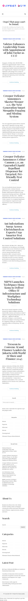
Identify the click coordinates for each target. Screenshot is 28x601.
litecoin (4, 430)
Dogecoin (4, 424)
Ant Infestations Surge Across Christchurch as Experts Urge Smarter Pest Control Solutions (14, 231)
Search (4, 524)
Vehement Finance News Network (12, 38)
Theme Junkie (21, 593)
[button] (1, 14)
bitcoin (4, 421)
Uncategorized (6, 433)
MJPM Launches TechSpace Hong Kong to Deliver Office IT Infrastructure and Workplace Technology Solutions (14, 292)
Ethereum (4, 427)
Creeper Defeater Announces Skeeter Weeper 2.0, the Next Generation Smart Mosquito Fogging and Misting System (14, 106)
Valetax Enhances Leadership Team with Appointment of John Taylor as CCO (14, 49)
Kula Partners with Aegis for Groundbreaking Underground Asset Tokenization (12, 583)
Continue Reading (14, 82)
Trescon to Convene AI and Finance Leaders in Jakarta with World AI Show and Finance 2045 (14, 351)
